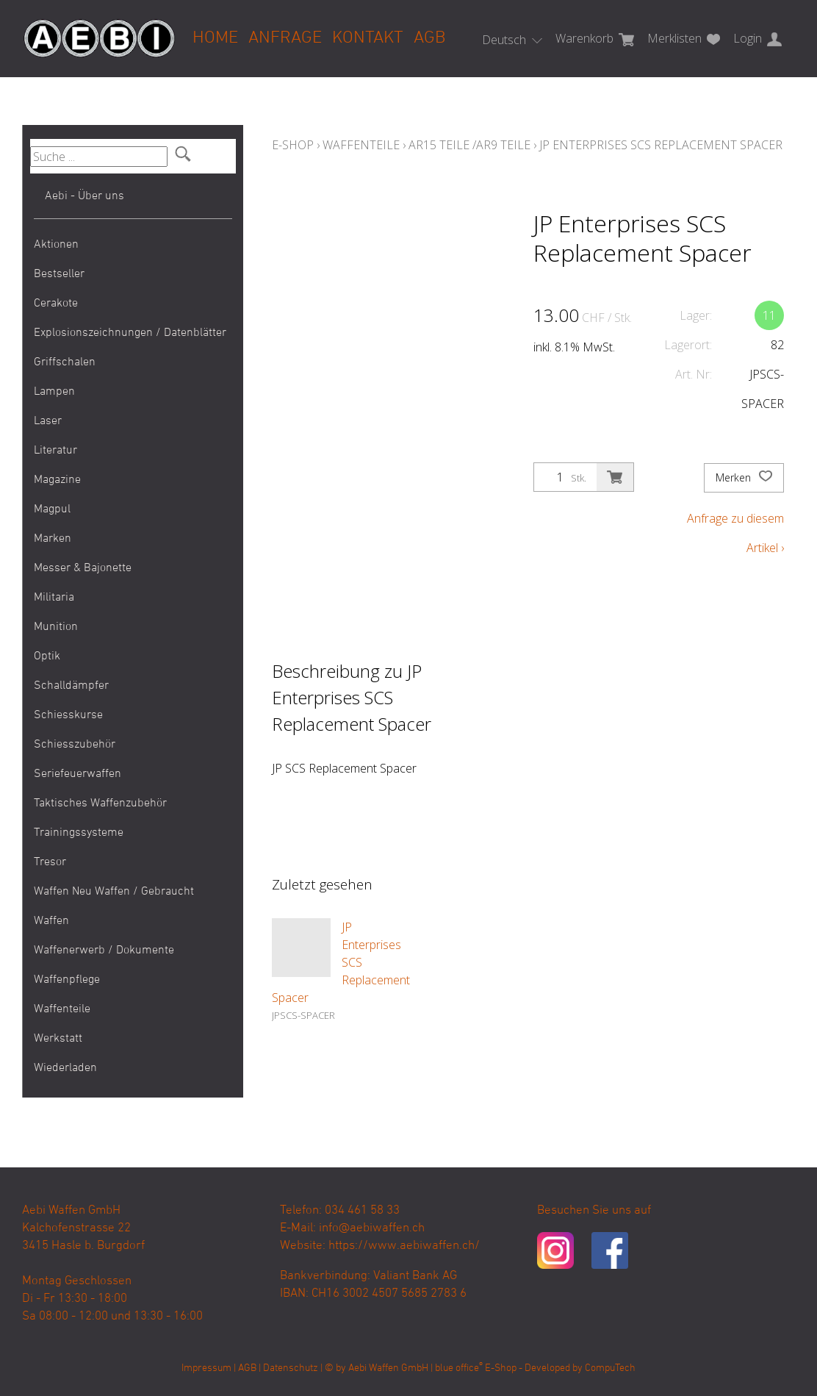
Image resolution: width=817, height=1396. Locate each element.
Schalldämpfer (71, 686)
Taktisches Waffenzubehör (100, 803)
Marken (52, 538)
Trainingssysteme (78, 833)
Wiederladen (65, 1068)
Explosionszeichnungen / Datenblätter (130, 333)
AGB (429, 38)
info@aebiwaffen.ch (372, 1228)
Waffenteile (62, 1009)
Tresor (50, 862)
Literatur (55, 450)
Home (215, 38)
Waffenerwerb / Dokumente (104, 950)
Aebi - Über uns (84, 196)
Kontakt (367, 38)
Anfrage (285, 38)
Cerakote (56, 303)
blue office (459, 1368)
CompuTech (610, 1368)
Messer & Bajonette (83, 568)
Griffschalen (65, 362)
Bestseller (59, 274)
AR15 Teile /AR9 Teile (469, 145)
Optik (47, 656)
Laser (48, 421)
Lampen (54, 391)
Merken (744, 478)
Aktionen (56, 244)
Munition (56, 627)
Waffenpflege (67, 980)
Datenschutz (290, 1368)
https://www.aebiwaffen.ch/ (404, 1246)
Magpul (52, 509)
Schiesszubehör (74, 744)
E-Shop (293, 145)
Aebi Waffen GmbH (388, 1368)
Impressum (206, 1368)
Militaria (54, 597)
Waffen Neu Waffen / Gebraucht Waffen (114, 906)
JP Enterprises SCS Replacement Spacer (660, 145)
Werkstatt (58, 1038)
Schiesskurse (68, 715)
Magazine (57, 480)
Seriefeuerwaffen (77, 774)
